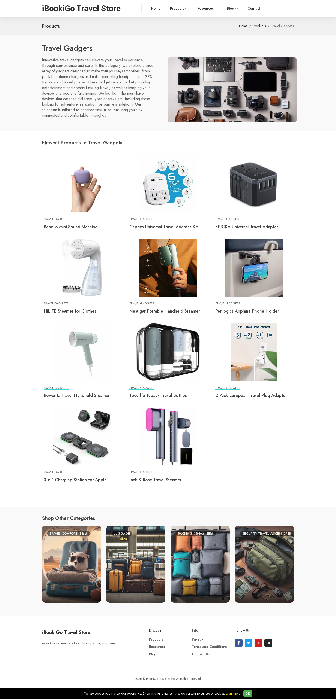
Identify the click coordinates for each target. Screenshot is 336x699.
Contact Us (201, 654)
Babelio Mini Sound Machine (71, 227)
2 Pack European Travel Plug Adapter (251, 395)
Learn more (233, 694)
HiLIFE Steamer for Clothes (70, 311)
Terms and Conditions (209, 646)
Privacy (197, 639)
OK (248, 694)
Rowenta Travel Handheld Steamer (77, 395)
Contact (238, 8)
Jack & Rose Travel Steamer (155, 480)
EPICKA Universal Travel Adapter (246, 227)
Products (163, 8)
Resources (192, 8)
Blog (216, 8)
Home (140, 8)
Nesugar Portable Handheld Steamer (164, 311)
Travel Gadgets (56, 219)
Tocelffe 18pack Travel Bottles (158, 395)
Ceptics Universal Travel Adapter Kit (163, 227)
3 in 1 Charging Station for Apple (75, 480)
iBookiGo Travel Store (66, 632)
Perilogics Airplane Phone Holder (247, 311)
